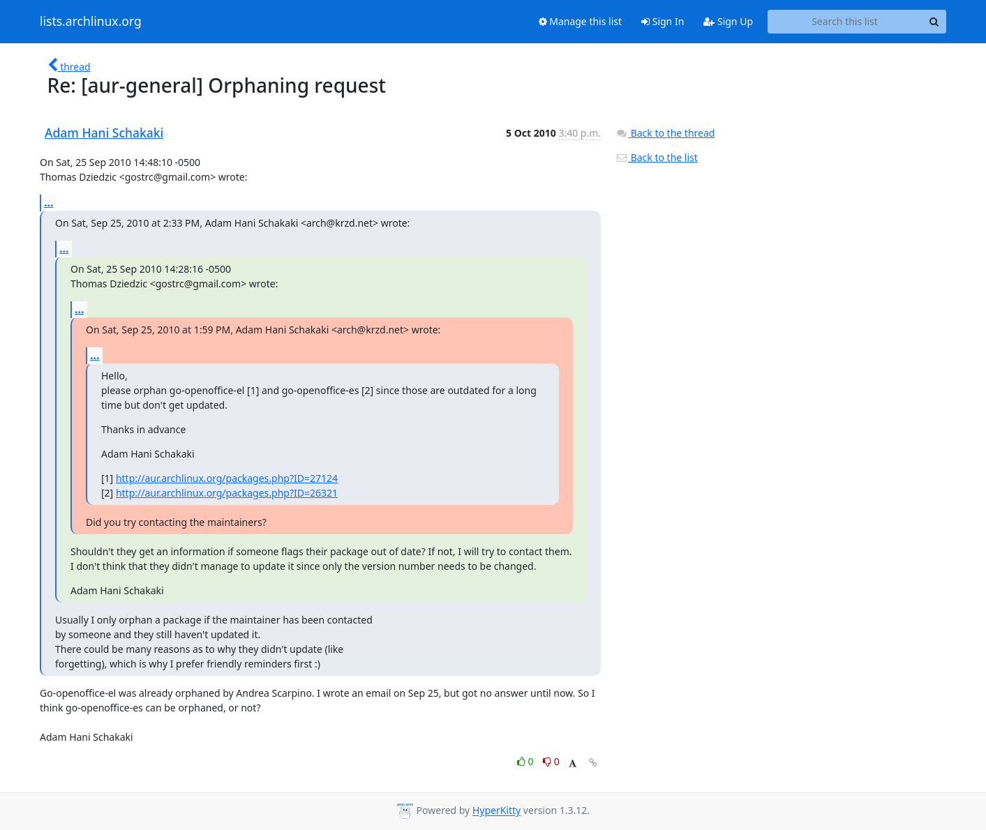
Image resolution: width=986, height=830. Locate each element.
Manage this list (580, 21)
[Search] (933, 21)
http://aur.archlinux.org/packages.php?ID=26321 (227, 492)
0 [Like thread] (526, 761)
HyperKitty (496, 810)
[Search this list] (845, 21)
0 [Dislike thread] (551, 761)
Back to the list (656, 157)
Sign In (662, 21)
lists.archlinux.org (91, 21)
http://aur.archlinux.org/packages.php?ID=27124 (227, 478)
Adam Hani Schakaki (104, 132)
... (49, 202)
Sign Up (728, 21)
